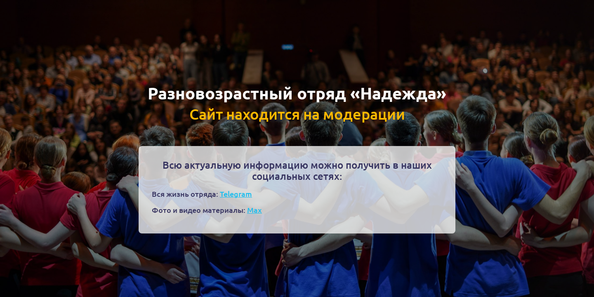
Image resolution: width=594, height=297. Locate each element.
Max (254, 209)
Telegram (236, 193)
